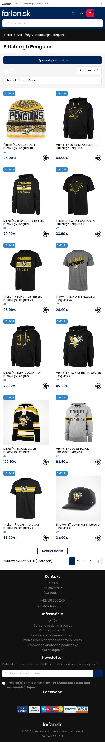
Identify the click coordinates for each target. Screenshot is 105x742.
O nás (52, 620)
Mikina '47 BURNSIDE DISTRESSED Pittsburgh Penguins (23, 222)
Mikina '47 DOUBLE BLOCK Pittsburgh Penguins (72, 450)
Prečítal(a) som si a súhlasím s (48, 685)
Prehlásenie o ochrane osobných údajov (52, 640)
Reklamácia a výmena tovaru (52, 635)
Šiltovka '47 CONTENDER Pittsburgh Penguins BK (78, 526)
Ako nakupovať (52, 650)
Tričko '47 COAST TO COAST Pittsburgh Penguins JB (22, 526)
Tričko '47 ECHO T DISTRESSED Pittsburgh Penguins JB (22, 298)
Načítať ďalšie (52, 551)
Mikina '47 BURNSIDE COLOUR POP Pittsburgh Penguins (77, 146)
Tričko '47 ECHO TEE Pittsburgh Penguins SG (76, 298)
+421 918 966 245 (52, 600)
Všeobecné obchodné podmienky (52, 645)
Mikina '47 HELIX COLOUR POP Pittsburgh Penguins (22, 374)
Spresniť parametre (53, 60)
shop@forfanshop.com (52, 606)
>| (98, 561)
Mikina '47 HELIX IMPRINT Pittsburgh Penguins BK (78, 374)
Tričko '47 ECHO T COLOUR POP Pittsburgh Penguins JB (76, 222)
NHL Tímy (24, 35)
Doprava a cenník (52, 630)
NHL (9, 35)
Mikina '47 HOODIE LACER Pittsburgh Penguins (19, 450)
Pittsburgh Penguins (50, 35)
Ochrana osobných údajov (52, 625)
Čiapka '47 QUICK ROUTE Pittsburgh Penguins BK (19, 146)
